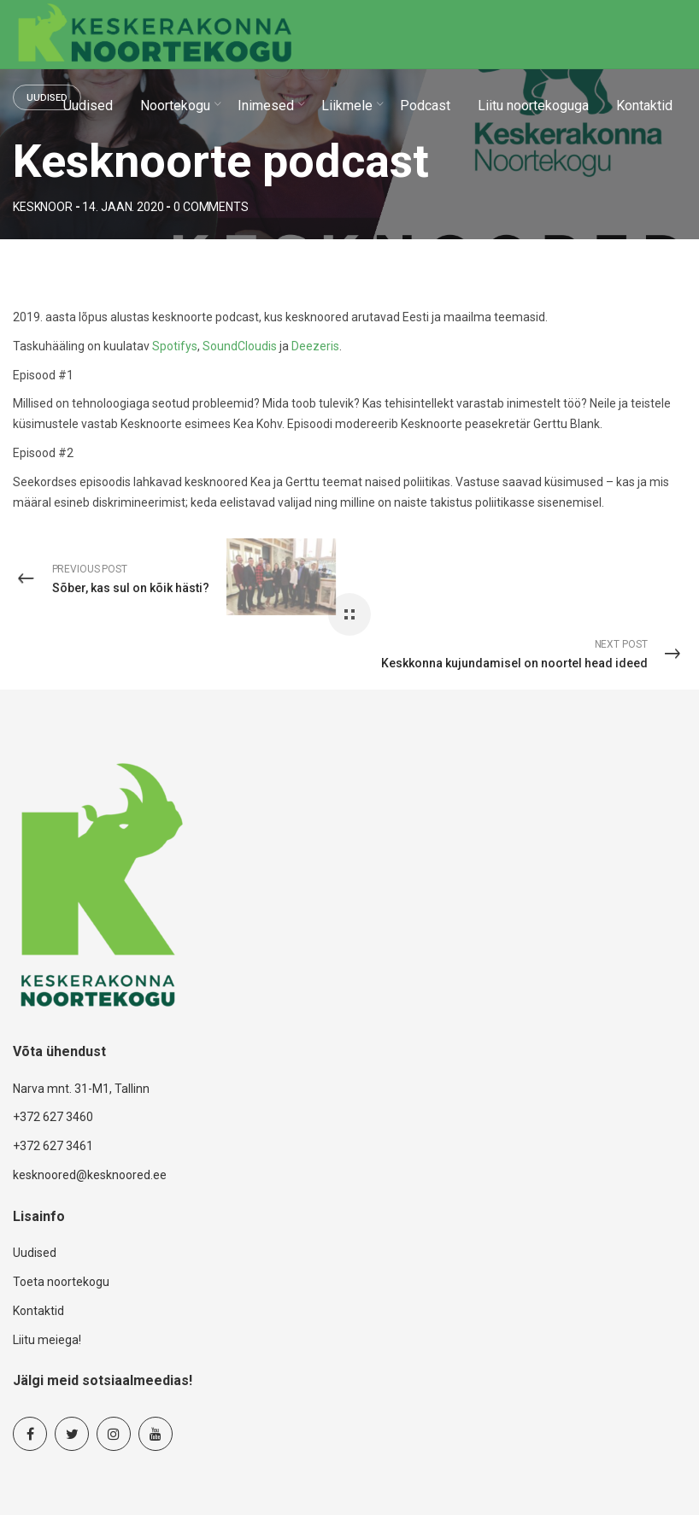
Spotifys (174, 346)
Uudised (34, 1253)
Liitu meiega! (47, 1340)
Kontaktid (38, 1311)
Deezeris (315, 346)
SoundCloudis (240, 346)
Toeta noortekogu (61, 1282)
